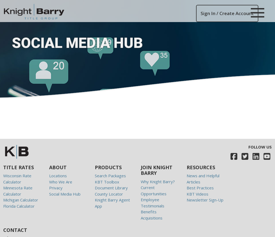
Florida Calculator (19, 206)
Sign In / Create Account (227, 13)
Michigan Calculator (20, 200)
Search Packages (110, 175)
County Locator (109, 194)
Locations (58, 175)
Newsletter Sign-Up (205, 200)
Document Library (111, 187)
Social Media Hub (65, 194)
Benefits (149, 211)
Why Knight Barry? (158, 181)
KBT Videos (197, 194)
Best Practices (200, 187)
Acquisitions (151, 218)
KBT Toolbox (107, 182)
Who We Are (60, 182)
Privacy (56, 187)
